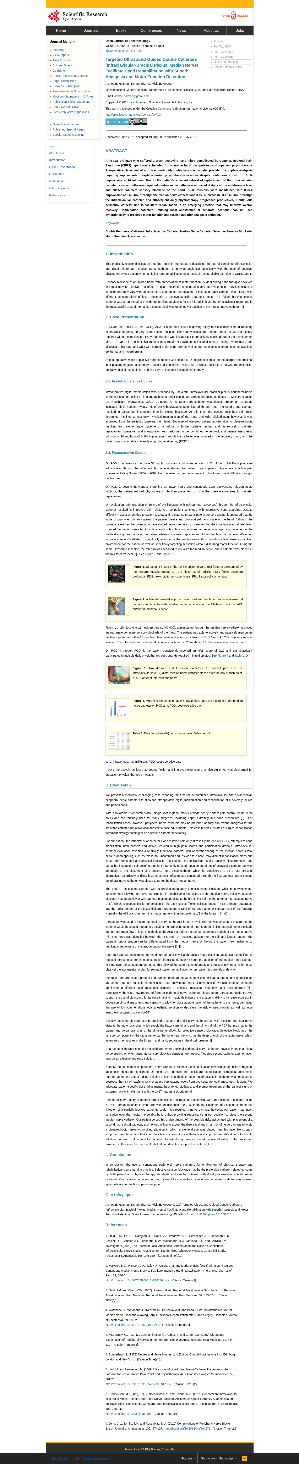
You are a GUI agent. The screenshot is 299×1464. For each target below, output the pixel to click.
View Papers (59, 55)
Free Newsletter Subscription (70, 91)
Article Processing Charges (69, 75)
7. (106, 1369)
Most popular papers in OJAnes (71, 96)
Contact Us (168, 1449)
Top (51, 147)
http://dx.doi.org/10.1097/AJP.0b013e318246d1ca (137, 1280)
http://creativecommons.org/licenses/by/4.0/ (133, 114)
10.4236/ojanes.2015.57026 (123, 51)
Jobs (240, 30)
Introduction (57, 160)
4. (106, 1310)
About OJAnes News (64, 107)
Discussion (56, 174)
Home (61, 30)
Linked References (224, 61)
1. (106, 1236)
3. (106, 1290)
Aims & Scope (60, 60)
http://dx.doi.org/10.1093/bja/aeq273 (187, 1428)
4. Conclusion (118, 1155)
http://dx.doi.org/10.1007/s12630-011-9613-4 (134, 1324)
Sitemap (155, 1449)
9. (106, 1423)
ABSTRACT (116, 151)
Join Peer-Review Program (92, 1458)
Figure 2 (167, 554)
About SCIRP (141, 1449)
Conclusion (57, 181)
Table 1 (239, 655)
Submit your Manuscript (217, 1458)
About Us (211, 30)
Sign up (186, 1458)
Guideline (57, 70)
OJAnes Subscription (65, 86)
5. (106, 1334)
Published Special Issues (67, 129)
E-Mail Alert (60, 1458)
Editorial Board (61, 65)
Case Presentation (62, 167)
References (116, 1225)
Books (121, 30)
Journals (91, 30)
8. (106, 1394)
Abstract (217, 41)
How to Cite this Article (227, 67)
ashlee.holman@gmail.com (132, 96)
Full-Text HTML (222, 51)
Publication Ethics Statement (69, 101)
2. (106, 1265)
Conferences (151, 30)
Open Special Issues (64, 124)
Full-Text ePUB (222, 56)
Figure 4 (222, 655)
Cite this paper (119, 1195)
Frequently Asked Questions (69, 112)
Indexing (57, 49)
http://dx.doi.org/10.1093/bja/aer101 (128, 1413)
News (181, 30)
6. (106, 1354)
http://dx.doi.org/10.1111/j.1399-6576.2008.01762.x (138, 1384)
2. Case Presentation (124, 317)
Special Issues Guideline (67, 134)
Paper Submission (63, 81)
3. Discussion (118, 785)
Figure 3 (240, 642)
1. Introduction (119, 254)
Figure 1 (150, 554)
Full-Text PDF (221, 46)
